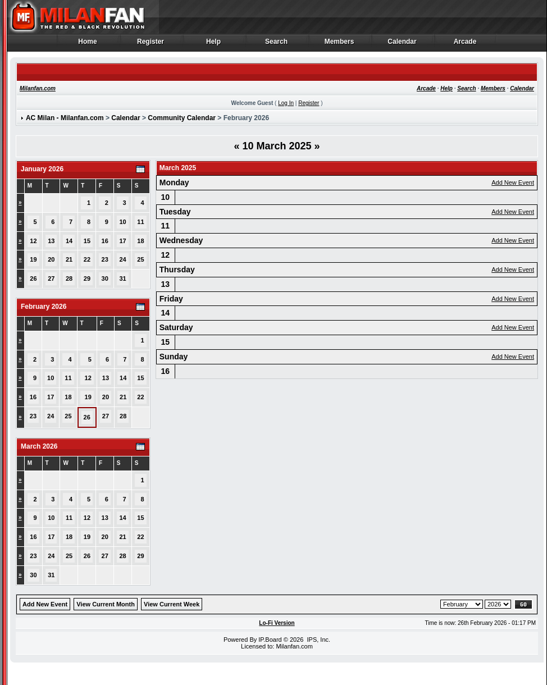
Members (339, 44)
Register (151, 44)
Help (214, 44)
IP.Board (269, 639)
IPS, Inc (318, 639)
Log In (286, 103)
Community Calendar (182, 118)
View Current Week (171, 604)
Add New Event (512, 182)
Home (88, 44)
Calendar (402, 44)
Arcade (465, 44)
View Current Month (105, 604)
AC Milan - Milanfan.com (65, 118)
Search (276, 44)
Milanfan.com (38, 88)
